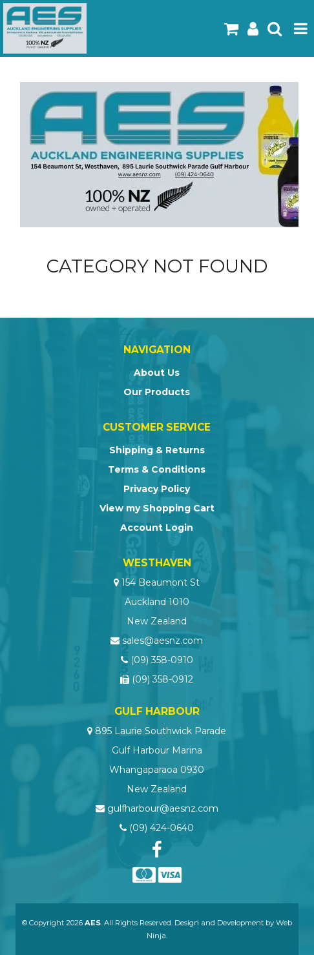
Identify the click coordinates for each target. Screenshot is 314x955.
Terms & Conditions (156, 469)
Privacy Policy (156, 489)
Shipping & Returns (157, 450)
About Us (157, 372)
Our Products (156, 392)
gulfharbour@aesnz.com (162, 808)
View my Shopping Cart (157, 508)
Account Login (156, 527)
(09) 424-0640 (161, 828)
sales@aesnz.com (162, 640)
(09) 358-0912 (162, 679)
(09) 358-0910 (162, 660)
